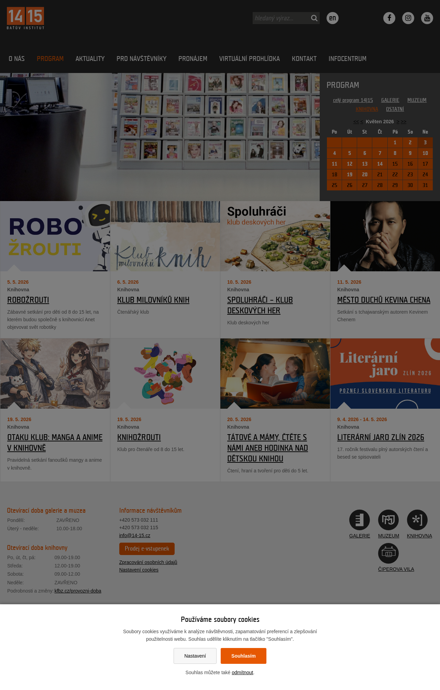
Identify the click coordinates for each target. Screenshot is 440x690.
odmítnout (242, 672)
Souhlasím (243, 656)
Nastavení (195, 656)
